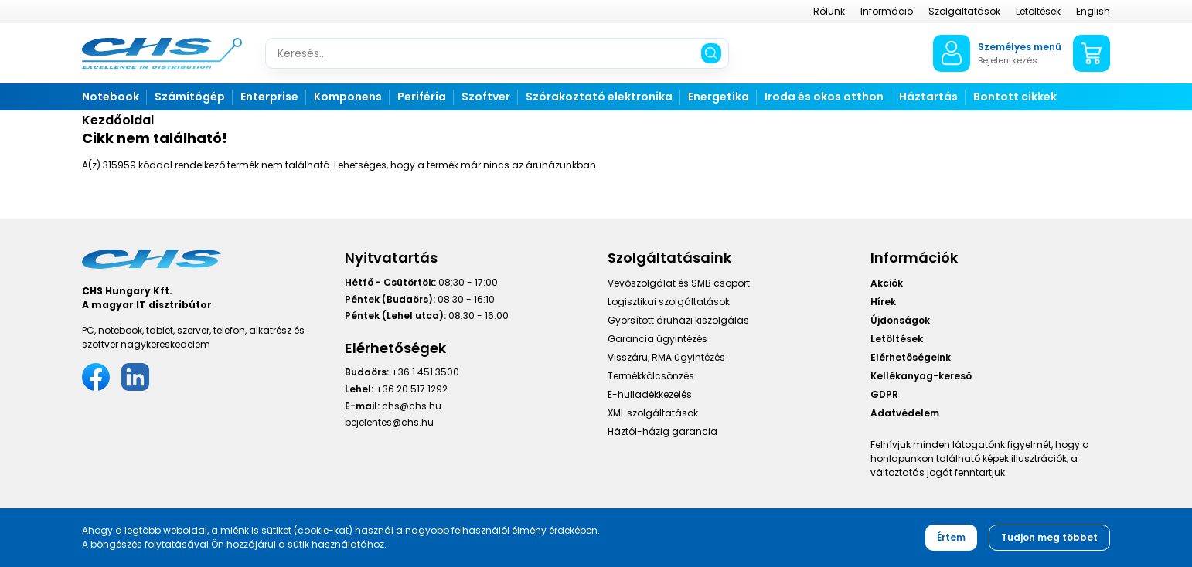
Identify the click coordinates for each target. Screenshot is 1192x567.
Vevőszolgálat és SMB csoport (679, 283)
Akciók (886, 283)
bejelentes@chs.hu (389, 422)
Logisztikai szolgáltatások (669, 301)
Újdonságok (900, 320)
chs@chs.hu (411, 406)
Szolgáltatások (964, 11)
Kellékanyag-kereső (921, 375)
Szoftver (485, 96)
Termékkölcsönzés (651, 375)
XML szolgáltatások (653, 412)
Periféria (421, 96)
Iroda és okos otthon (824, 96)
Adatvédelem (904, 412)
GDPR (884, 394)
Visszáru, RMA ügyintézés (666, 357)
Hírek (883, 301)
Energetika (718, 96)
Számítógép (190, 96)
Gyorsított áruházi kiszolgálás (678, 320)
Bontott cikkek (1015, 96)
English (1093, 11)
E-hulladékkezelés (650, 394)
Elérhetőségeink (910, 357)
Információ (886, 11)
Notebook (110, 96)
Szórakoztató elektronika (599, 96)
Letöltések (1038, 11)
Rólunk (829, 11)
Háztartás (928, 96)
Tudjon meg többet (1049, 537)
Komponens (348, 96)
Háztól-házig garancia (662, 431)
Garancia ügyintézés (657, 338)
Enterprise (269, 96)
